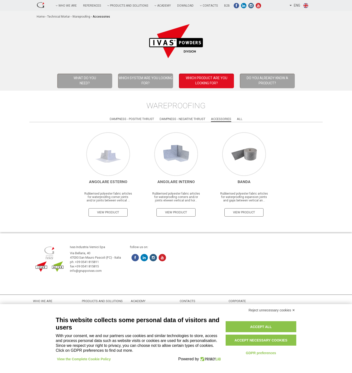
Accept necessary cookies (260, 340)
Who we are (66, 5)
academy (162, 5)
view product (108, 212)
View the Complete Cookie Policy (84, 359)
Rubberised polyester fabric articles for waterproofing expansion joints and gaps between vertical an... (244, 197)
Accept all (261, 327)
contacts (209, 5)
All (239, 119)
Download (185, 5)
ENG (299, 5)
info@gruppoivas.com (86, 271)
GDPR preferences (261, 353)
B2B (227, 5)
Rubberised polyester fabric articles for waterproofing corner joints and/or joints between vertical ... (108, 197)
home (41, 16)
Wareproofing (81, 16)
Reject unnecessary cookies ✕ (272, 310)
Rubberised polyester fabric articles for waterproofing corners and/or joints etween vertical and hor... (176, 197)
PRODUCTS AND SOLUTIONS (127, 5)
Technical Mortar (58, 16)
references (92, 5)
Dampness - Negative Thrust (182, 119)
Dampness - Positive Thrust (132, 119)
